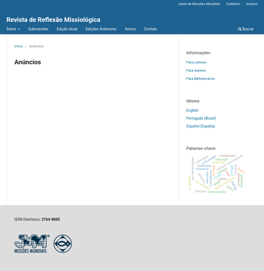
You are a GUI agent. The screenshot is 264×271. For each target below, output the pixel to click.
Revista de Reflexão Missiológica (53, 19)
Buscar (246, 29)
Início (19, 46)
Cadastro (233, 4)
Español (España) (200, 126)
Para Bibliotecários (200, 79)
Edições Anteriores (101, 29)
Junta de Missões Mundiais (199, 4)
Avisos (130, 29)
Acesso (251, 4)
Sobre (12, 29)
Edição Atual (67, 29)
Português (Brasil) (201, 118)
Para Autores (196, 70)
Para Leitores (196, 62)
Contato (150, 29)
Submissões (38, 29)
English (192, 110)
